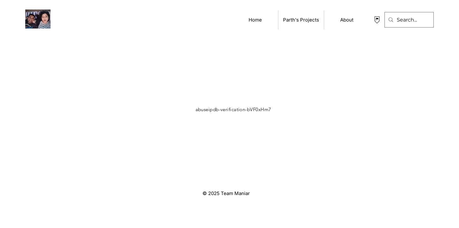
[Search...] (408, 19)
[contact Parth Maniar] (377, 19)
